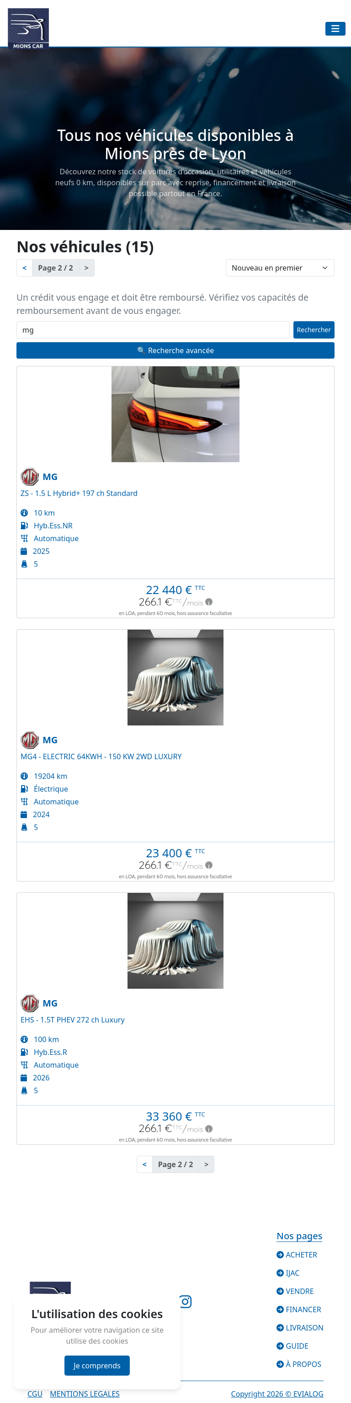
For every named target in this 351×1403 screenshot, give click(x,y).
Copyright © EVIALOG (277, 1394)
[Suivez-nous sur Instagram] (185, 1304)
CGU (35, 1394)
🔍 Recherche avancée (175, 350)
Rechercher (314, 329)
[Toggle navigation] (335, 29)
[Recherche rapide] (153, 330)
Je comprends (97, 1366)
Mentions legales (85, 1394)
